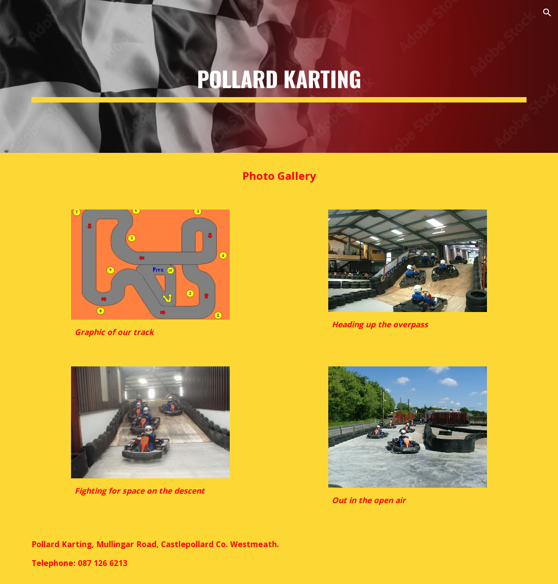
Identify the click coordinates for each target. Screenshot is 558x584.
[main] (279, 76)
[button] (547, 12)
